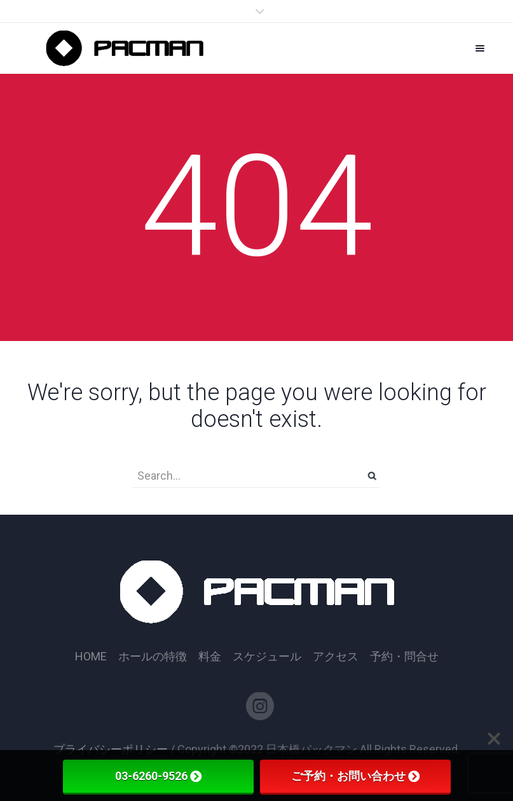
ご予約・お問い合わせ (355, 776)
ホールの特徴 (152, 656)
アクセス (336, 656)
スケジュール (267, 656)
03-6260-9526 (158, 776)
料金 (209, 656)
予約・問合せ (404, 656)
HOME (91, 656)
